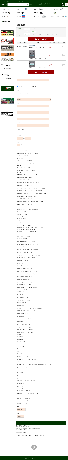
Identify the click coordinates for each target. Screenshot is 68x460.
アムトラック (21, 361)
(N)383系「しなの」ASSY (23, 260)
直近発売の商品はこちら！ (23, 291)
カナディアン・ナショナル (23, 372)
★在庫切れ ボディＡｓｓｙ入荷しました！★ (27, 174)
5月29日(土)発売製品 (22, 238)
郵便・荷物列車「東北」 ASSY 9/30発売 (27, 287)
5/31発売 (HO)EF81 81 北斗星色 (25, 268)
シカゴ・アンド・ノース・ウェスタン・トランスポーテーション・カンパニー (34, 364)
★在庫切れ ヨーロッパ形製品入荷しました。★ (28, 153)
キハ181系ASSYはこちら (23, 302)
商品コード (27, 34)
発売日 (40, 34)
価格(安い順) (47, 34)
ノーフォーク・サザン (22, 375)
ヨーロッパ (34, 86)
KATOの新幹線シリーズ (23, 297)
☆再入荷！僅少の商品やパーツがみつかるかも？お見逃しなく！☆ (32, 227)
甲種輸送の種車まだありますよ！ (25, 305)
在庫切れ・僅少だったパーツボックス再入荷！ (28, 209)
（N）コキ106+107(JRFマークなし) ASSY (27, 271)
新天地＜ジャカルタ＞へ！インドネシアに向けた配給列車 (30, 308)
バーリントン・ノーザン (23, 383)
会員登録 (40, 4)
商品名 (33, 34)
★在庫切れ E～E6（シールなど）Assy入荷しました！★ (30, 190)
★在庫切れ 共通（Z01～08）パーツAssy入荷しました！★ (30, 201)
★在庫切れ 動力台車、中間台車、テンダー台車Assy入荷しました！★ (33, 188)
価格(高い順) (54, 34)
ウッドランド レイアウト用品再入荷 (25, 398)
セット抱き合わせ (22, 218)
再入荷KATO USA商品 (22, 214)
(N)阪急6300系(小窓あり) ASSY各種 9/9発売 (28, 244)
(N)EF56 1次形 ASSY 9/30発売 (25, 282)
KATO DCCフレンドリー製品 (24, 167)
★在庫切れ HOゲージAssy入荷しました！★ (27, 196)
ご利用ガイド (47, 3)
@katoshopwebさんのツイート (7, 67)
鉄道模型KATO (12, 452)
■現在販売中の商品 (6, 21)
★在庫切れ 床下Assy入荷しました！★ (26, 179)
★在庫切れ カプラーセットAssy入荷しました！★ (28, 182)
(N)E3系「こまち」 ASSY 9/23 (25, 252)
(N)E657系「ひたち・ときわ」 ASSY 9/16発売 (28, 249)
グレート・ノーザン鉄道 (23, 367)
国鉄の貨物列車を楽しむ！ (23, 313)
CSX (19, 370)
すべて (27, 31)
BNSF (19, 348)
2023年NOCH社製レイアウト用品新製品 (26, 241)
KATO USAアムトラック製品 (24, 236)
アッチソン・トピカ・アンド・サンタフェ (27, 380)
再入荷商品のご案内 (22, 316)
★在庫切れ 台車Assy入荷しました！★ (26, 185)
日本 (24, 86)
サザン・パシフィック (22, 386)
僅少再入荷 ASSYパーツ (23, 206)
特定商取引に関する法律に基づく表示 (40, 452)
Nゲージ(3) (34, 31)
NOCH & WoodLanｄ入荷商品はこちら (26, 318)
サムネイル (40, 28)
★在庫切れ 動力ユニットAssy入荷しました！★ (28, 177)
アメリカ (28, 86)
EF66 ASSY (21, 263)
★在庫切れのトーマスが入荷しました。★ (27, 231)
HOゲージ (30, 93)
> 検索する (41, 422)
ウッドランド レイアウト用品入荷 (25, 390)
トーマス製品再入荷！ (22, 294)
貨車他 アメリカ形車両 (23, 356)
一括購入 (27, 28)
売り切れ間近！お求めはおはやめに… (26, 300)
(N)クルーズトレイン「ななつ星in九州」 (26, 274)
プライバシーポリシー (54, 452)
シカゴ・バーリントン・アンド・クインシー (27, 359)
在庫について (46, 4)
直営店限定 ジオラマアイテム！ (25, 321)
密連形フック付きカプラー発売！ (25, 327)
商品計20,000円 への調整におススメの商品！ (27, 310)
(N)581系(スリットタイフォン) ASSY (26, 265)
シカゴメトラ (21, 353)
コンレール (20, 378)
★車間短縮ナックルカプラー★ (24, 336)
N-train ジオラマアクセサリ (24, 396)
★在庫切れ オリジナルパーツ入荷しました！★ (28, 198)
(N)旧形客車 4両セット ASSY (24, 284)
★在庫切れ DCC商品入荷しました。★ (26, 170)
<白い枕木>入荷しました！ (23, 222)
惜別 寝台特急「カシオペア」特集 (25, 332)
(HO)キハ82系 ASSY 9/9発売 (25, 247)
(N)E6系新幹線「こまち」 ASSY (25, 276)
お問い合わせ (40, 3)
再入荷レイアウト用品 (22, 403)
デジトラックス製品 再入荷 (24, 158)
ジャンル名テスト (22, 343)
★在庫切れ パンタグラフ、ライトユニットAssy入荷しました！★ (32, 193)
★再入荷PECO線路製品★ (23, 155)
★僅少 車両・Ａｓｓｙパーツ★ (25, 204)
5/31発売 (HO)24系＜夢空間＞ (24, 279)
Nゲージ (24, 93)
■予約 (4, 26)
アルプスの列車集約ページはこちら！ (26, 329)
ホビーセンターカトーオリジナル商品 (26, 163)
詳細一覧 (33, 28)
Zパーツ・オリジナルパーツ (24, 324)
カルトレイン (21, 351)
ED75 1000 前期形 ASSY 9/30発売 (26, 257)
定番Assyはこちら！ (22, 339)
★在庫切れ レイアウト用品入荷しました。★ (28, 393)
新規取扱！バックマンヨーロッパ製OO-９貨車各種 (29, 255)
